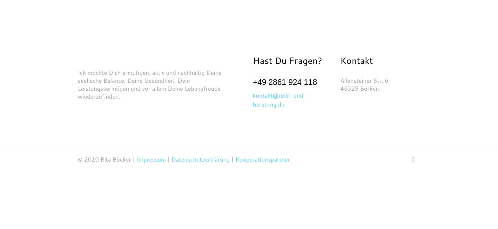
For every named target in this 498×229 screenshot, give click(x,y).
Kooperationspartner (262, 159)
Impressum (152, 159)
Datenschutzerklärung (201, 159)
